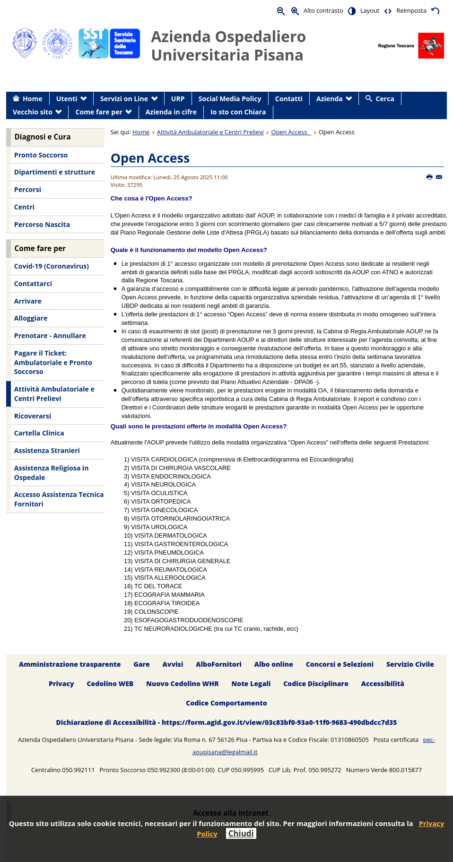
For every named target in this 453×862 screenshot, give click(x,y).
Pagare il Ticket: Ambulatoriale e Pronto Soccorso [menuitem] (53, 362)
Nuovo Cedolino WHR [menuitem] (182, 683)
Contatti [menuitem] (289, 98)
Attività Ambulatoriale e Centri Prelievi (210, 132)
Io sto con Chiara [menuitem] (238, 111)
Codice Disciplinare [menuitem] (315, 683)
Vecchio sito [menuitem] (32, 111)
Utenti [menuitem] (67, 98)
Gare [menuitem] (141, 664)
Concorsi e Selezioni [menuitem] (340, 664)
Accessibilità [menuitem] (382, 683)
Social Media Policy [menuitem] (230, 98)
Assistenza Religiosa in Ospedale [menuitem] (51, 472)
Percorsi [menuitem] (27, 189)
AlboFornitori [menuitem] (219, 664)
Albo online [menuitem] (273, 664)
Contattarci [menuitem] (33, 283)
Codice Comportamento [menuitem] (226, 702)
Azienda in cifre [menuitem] (171, 111)
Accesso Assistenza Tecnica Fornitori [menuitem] (59, 499)
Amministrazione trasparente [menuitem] (70, 664)
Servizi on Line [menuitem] (124, 98)
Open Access (150, 157)
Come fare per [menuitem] (99, 111)
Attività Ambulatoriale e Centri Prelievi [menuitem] (54, 393)
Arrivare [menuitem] (28, 300)
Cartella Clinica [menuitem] (39, 432)
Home (140, 132)
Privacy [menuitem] (61, 683)
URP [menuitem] (178, 98)
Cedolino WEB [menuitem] (110, 683)
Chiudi (241, 833)
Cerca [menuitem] (385, 98)
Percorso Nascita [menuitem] (42, 224)
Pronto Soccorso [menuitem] (41, 154)
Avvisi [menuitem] (173, 664)
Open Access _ (291, 132)
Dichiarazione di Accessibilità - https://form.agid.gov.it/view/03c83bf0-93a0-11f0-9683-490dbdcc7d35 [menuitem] (226, 722)
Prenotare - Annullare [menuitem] (50, 335)
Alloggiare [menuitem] (30, 317)
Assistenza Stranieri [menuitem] (47, 450)
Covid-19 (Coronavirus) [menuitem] (51, 265)
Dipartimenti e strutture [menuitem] (54, 171)
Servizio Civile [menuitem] (410, 664)
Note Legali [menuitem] (250, 683)
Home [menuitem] (33, 98)
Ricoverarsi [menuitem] (32, 415)
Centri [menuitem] (24, 206)
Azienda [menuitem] (329, 98)
